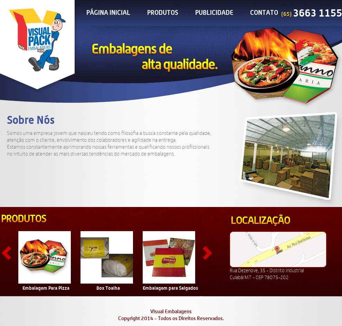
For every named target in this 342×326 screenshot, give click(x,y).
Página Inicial (108, 13)
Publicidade (214, 13)
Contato (264, 13)
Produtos (162, 13)
